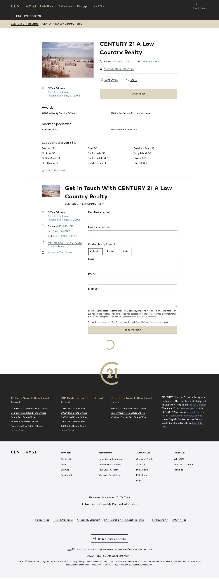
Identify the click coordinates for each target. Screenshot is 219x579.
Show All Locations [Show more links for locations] (54, 171)
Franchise (178, 470)
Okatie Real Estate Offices (23, 417)
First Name (99, 212)
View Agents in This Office (119, 69)
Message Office (151, 62)
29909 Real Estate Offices (74, 417)
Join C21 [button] (179, 452)
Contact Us (66, 459)
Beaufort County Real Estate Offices (129, 409)
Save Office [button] (111, 80)
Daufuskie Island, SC (99, 158)
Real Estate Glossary (109, 470)
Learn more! (148, 549)
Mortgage (82, 6)
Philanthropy (142, 475)
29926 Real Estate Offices (74, 413)
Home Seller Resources (110, 459)
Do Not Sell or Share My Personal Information (109, 504)
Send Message (133, 330)
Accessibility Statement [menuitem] (88, 520)
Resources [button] (105, 452)
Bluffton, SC (48, 153)
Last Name (98, 227)
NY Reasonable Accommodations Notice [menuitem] (124, 520)
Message (93, 289)
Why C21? (179, 459)
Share (131, 80)
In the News (142, 470)
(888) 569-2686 (68, 236)
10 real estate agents (184, 408)
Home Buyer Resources (110, 465)
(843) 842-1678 (61, 231)
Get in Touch (138, 94)
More (204, 6)
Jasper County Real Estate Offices (128, 413)
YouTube (125, 498)
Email (96, 251)
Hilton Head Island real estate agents (182, 416)
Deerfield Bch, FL (97, 163)
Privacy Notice (150, 316)
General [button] (66, 452)
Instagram (108, 498)
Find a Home (46, 6)
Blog (138, 480)
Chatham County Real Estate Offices (129, 417)
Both (125, 251)
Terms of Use (136, 316)
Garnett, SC (140, 163)
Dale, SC (92, 148)
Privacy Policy (141, 322)
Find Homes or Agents (26, 16)
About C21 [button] (143, 452)
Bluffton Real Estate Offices (24, 422)
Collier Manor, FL (51, 158)
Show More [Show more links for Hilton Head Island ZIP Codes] (67, 430)
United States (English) (109, 538)
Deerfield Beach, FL (144, 148)
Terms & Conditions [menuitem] (63, 520)
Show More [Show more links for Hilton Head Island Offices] (17, 430)
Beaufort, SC (49, 148)
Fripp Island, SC (142, 153)
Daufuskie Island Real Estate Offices (28, 413)
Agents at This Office (60, 253)
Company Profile (144, 459)
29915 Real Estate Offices (74, 409)
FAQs (63, 465)
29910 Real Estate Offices (74, 422)
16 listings (194, 412)
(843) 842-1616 (121, 62)
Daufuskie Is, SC (97, 153)
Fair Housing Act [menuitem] (160, 520)
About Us (140, 465)
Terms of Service (156, 322)
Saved (196, 6)
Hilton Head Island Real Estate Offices (29, 409)
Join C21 (97, 6)
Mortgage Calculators (109, 475)
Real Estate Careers (183, 465)
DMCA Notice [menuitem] (179, 520)
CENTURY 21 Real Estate (25, 24)
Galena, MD (140, 158)
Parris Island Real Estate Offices (26, 426)
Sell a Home (65, 6)
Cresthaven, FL (50, 163)
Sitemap (65, 470)
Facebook (94, 498)
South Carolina (198, 405)
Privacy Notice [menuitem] (42, 520)
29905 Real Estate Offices (74, 426)
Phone (110, 251)
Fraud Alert (66, 475)
